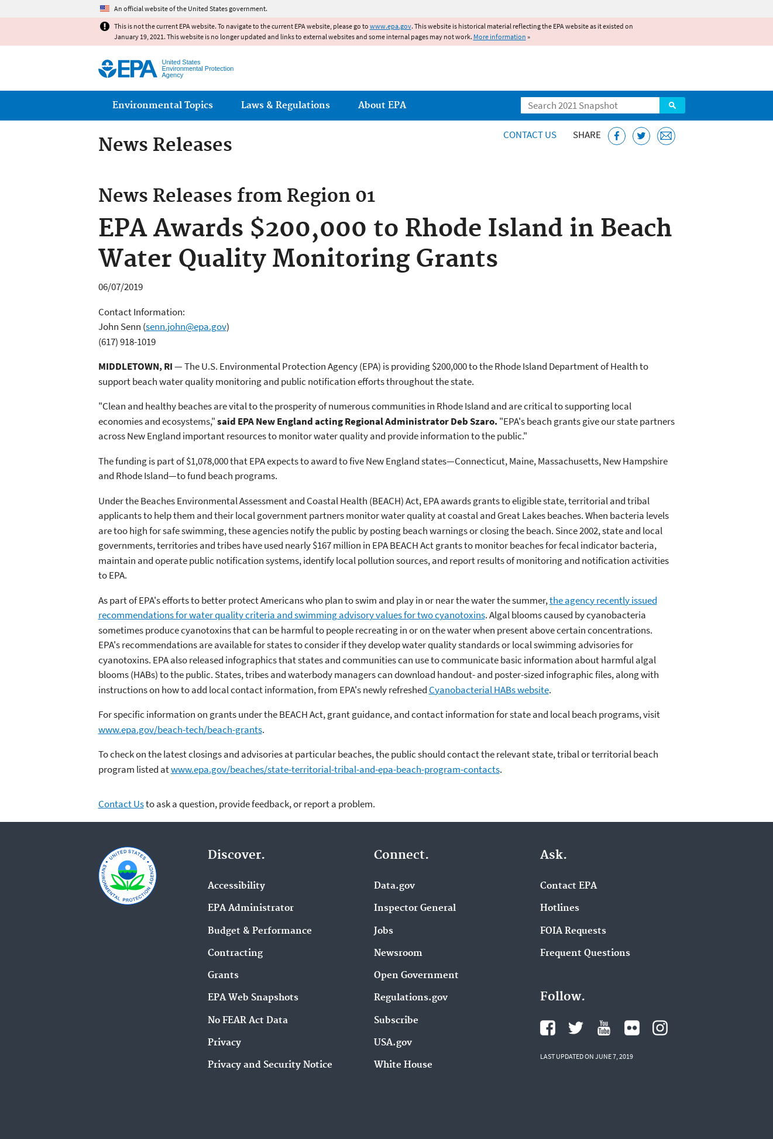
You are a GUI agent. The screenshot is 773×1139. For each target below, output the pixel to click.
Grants (223, 976)
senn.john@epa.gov (186, 326)
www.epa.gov (390, 26)
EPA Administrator (251, 908)
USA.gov (393, 1043)
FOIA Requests (573, 931)
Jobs (383, 931)
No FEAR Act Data (248, 1021)
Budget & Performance (260, 931)
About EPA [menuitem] (382, 105)
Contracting (235, 953)
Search (672, 105)
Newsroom (398, 953)
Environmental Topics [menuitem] (162, 105)
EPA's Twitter (575, 1027)
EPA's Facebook (547, 1027)
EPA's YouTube (603, 1027)
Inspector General (415, 908)
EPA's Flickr (632, 1027)
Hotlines (559, 908)
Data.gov (394, 886)
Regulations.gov (411, 998)
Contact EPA (568, 886)
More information (499, 36)
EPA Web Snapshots (253, 998)
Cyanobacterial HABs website (489, 689)
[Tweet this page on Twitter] (642, 136)
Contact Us (529, 134)
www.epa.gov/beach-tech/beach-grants (180, 729)
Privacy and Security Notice (270, 1065)
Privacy (224, 1043)
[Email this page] (666, 136)
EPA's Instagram (660, 1027)
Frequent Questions (585, 953)
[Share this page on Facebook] (617, 136)
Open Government (416, 976)
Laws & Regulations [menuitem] (285, 105)
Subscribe (396, 1021)
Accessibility (236, 886)
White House (403, 1065)
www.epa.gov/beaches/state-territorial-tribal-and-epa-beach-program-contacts (335, 769)
